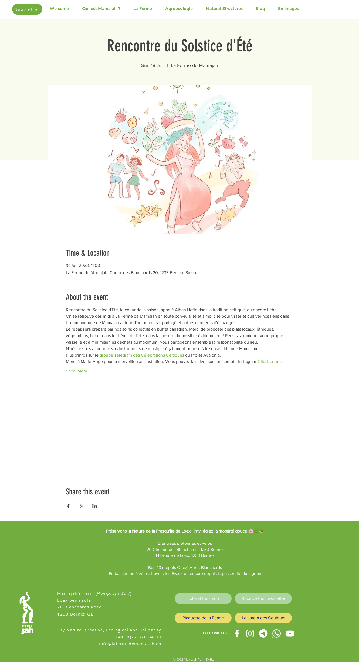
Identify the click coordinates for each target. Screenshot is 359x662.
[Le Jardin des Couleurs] (263, 618)
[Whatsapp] (276, 633)
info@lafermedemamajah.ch (130, 643)
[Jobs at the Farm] (203, 598)
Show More (76, 371)
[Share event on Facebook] (68, 506)
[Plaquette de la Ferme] (203, 618)
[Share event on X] (81, 506)
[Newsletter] (27, 9)
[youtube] (290, 633)
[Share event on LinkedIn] (94, 506)
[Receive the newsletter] (263, 598)
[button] (105, 9)
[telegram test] (263, 633)
